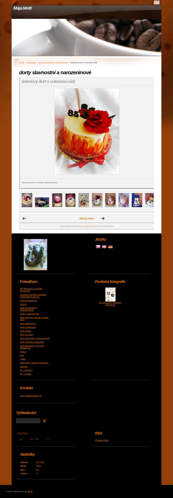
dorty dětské (25, 331)
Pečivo (23, 352)
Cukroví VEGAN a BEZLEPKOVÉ (28, 309)
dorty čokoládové (28, 327)
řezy (22, 355)
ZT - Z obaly (25, 374)
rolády (23, 359)
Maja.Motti (22, 8)
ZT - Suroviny (26, 370)
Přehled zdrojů (101, 440)
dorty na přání (26, 334)
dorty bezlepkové (28, 323)
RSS (30, 491)
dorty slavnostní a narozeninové (53, 62)
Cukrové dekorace (28, 300)
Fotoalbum (31, 62)
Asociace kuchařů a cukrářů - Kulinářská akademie (33, 296)
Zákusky (24, 366)
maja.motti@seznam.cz (31, 396)
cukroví (23, 304)
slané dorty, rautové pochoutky (34, 363)
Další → (103, 218)
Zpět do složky (86, 218)
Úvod (21, 62)
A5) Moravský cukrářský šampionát (110, 304)
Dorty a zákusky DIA (29, 314)
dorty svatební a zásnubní (32, 342)
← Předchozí (24, 218)
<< (21, 439)
